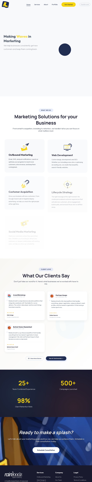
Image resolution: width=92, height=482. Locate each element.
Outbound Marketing (43, 477)
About (46, 4)
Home (28, 4)
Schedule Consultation (46, 450)
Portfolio (55, 4)
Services (37, 4)
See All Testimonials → (56, 358)
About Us (58, 477)
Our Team (58, 480)
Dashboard (85, 4)
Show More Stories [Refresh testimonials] (34, 358)
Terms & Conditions (80, 480)
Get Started (69, 4)
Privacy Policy (78, 477)
